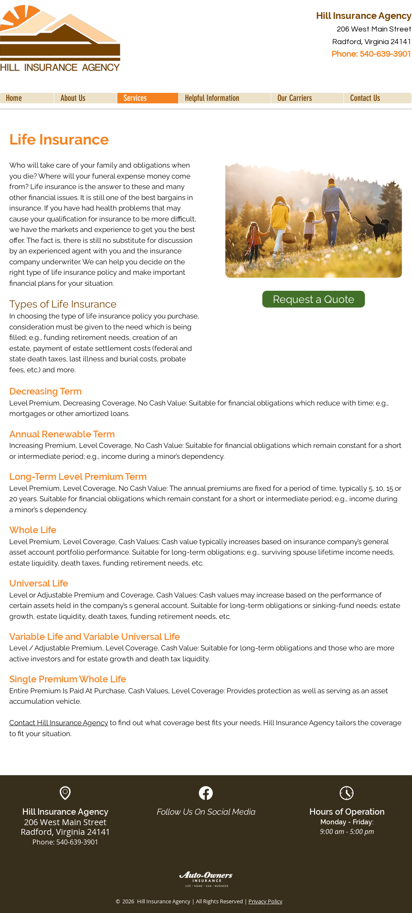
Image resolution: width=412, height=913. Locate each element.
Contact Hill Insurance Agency (58, 722)
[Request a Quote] (313, 299)
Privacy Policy (265, 901)
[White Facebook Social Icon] (206, 793)
